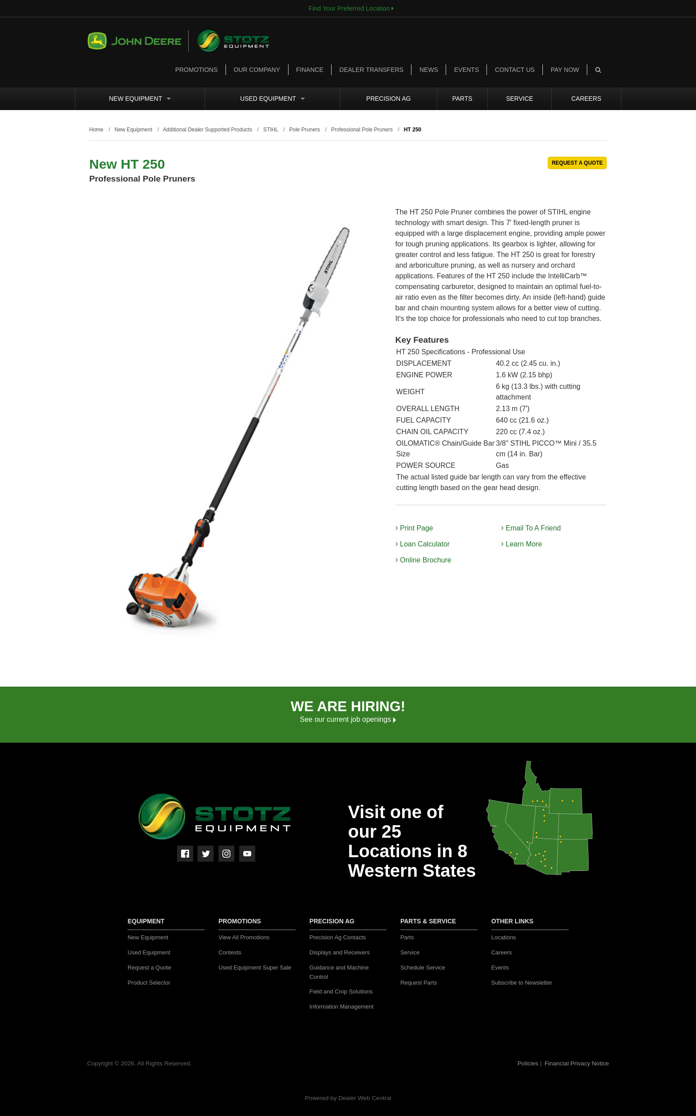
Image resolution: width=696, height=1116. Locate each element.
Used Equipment (272, 98)
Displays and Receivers (339, 952)
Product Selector (148, 982)
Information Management (341, 1006)
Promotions (196, 69)
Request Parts (418, 982)
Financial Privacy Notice (577, 1063)
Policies (529, 1063)
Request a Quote (149, 967)
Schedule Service (422, 967)
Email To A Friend (531, 528)
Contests (229, 952)
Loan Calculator (422, 544)
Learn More (521, 544)
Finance (309, 69)
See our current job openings (348, 719)
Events (466, 69)
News (428, 69)
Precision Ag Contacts (337, 937)
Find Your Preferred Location (351, 8)
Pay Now (565, 69)
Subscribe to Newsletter (521, 982)
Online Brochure (423, 560)
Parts (462, 98)
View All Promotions (243, 937)
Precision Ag (388, 98)
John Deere (138, 40)
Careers (586, 98)
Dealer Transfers (371, 69)
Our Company (256, 69)
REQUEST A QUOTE (577, 163)
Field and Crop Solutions (340, 991)
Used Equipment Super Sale (254, 967)
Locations (503, 937)
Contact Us (515, 69)
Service (519, 98)
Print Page (414, 528)
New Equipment (140, 98)
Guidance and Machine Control (339, 972)
